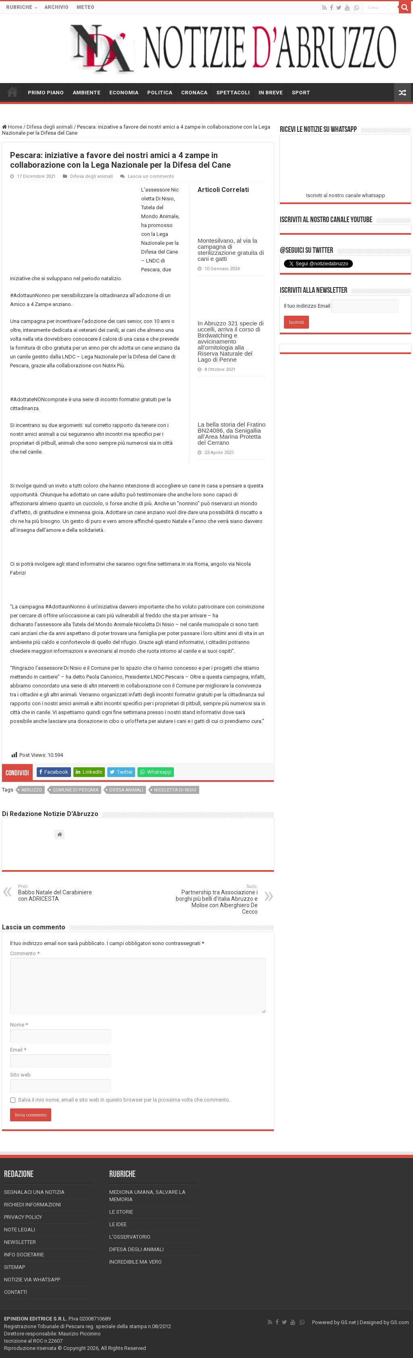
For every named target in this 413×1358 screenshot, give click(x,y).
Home (12, 127)
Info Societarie (24, 1255)
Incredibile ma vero (135, 1262)
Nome (19, 1025)
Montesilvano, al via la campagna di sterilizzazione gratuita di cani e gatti (231, 249)
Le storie (121, 1212)
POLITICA (159, 93)
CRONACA (194, 93)
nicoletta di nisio (175, 790)
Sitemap (14, 1267)
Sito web (20, 1075)
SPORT (301, 93)
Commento (25, 953)
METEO (85, 7)
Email (18, 1050)
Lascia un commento (151, 176)
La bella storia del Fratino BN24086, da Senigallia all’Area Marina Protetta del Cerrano (231, 433)
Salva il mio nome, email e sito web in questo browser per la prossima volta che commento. (124, 1100)
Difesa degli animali (50, 127)
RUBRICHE (19, 7)
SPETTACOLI (233, 93)
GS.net (348, 1322)
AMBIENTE (86, 93)
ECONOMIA (123, 93)
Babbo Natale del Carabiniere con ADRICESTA (59, 893)
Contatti (15, 1292)
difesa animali (126, 790)
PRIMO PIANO (46, 93)
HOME (12, 91)
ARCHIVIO (56, 7)
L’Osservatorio (129, 1237)
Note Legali (19, 1230)
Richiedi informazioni (32, 1205)
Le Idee (118, 1224)
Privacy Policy (23, 1217)
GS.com (399, 1322)
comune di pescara (75, 790)
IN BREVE (271, 93)
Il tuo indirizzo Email (307, 306)
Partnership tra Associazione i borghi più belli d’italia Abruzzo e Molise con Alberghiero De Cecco (216, 899)
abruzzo (31, 790)
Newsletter (20, 1242)
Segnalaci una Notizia (34, 1192)
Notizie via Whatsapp (32, 1280)
